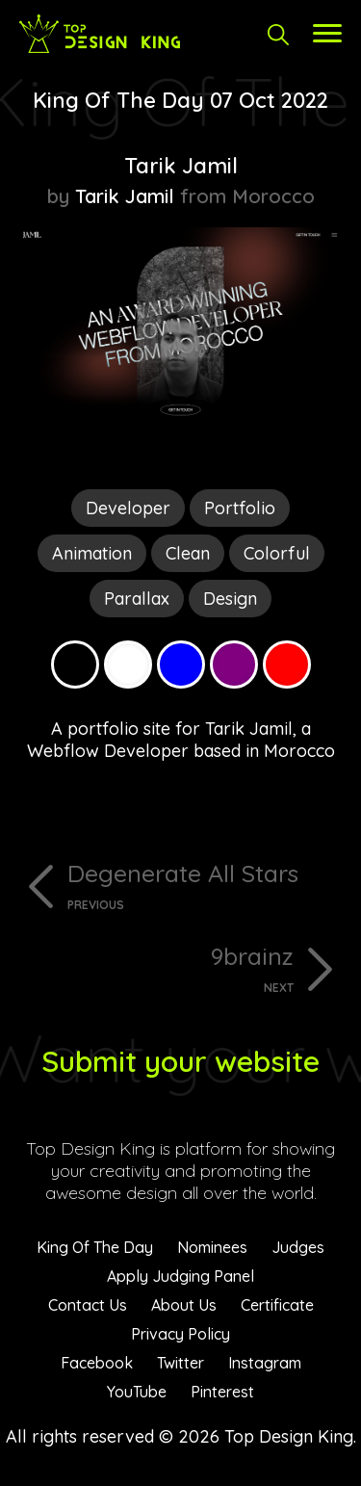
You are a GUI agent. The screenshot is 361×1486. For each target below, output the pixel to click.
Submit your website (180, 1061)
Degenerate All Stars (204, 885)
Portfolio (239, 508)
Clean (188, 553)
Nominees (212, 1247)
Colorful (277, 553)
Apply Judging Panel (180, 1276)
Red (287, 664)
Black (75, 664)
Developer (128, 508)
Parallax (136, 598)
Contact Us (87, 1305)
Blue (181, 664)
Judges (297, 1247)
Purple (234, 664)
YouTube (137, 1391)
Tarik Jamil (181, 165)
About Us (184, 1305)
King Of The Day (95, 1247)
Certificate (277, 1305)
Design (230, 598)
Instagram (264, 1362)
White (128, 664)
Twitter (180, 1362)
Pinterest (222, 1391)
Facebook (97, 1362)
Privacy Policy (180, 1333)
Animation (92, 553)
